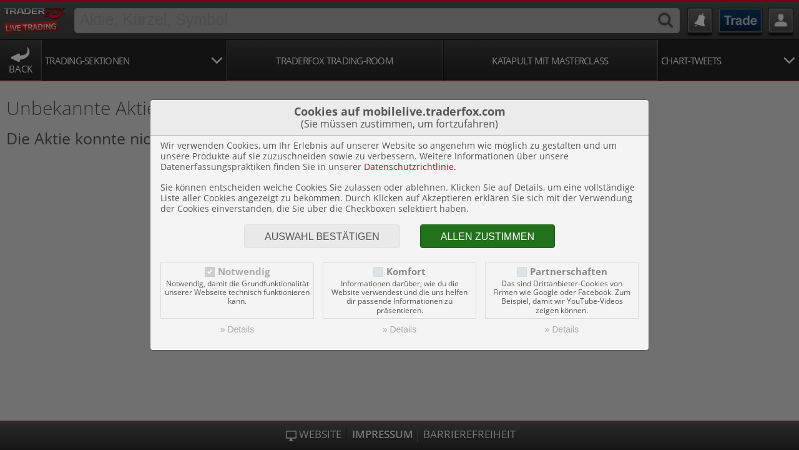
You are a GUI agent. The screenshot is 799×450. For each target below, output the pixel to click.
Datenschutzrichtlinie (409, 166)
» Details (237, 329)
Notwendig (244, 271)
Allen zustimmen (487, 236)
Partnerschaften (568, 271)
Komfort (406, 271)
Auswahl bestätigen (322, 236)
